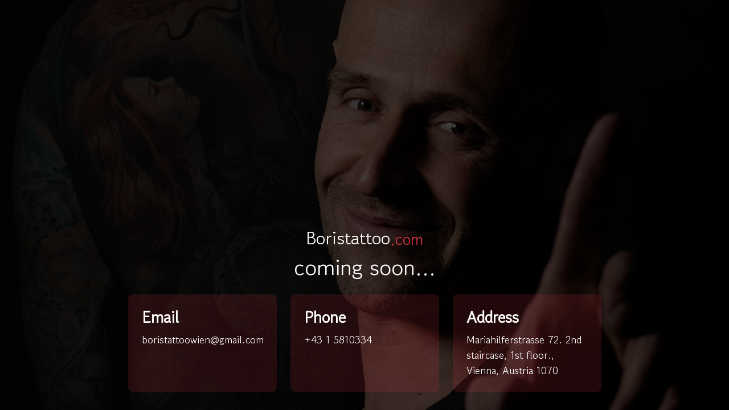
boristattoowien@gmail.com (203, 339)
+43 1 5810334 (338, 339)
